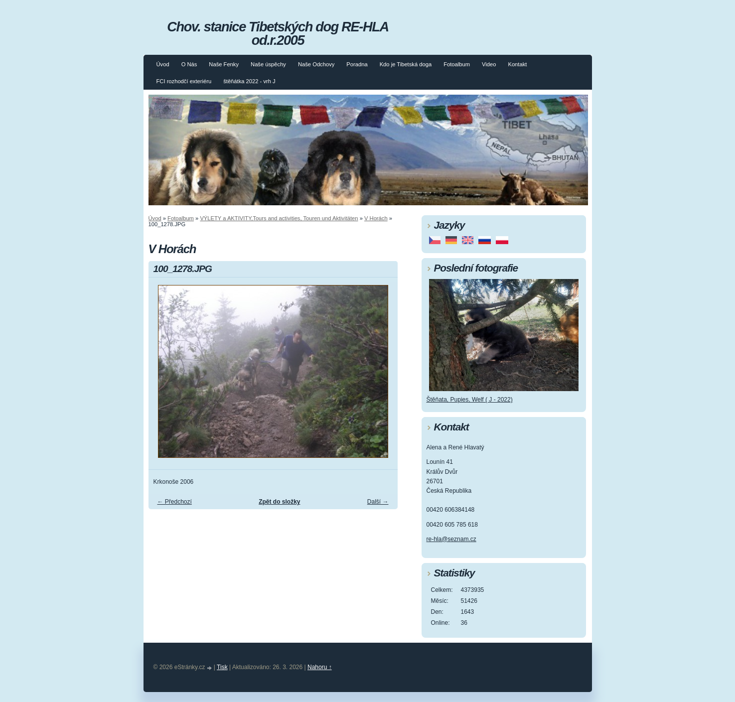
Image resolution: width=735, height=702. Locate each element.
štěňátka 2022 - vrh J (249, 81)
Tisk (222, 667)
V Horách (376, 218)
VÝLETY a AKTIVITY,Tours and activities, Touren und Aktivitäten (279, 218)
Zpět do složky (279, 501)
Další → (378, 501)
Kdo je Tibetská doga (406, 64)
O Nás (189, 64)
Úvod (162, 64)
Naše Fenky (224, 64)
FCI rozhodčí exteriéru (184, 81)
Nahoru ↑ (319, 667)
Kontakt (517, 64)
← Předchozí (174, 501)
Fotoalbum (456, 64)
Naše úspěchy (268, 64)
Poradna (356, 64)
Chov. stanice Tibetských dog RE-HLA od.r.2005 (277, 33)
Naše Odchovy (316, 64)
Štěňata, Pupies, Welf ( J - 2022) (470, 399)
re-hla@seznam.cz (451, 539)
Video (489, 64)
